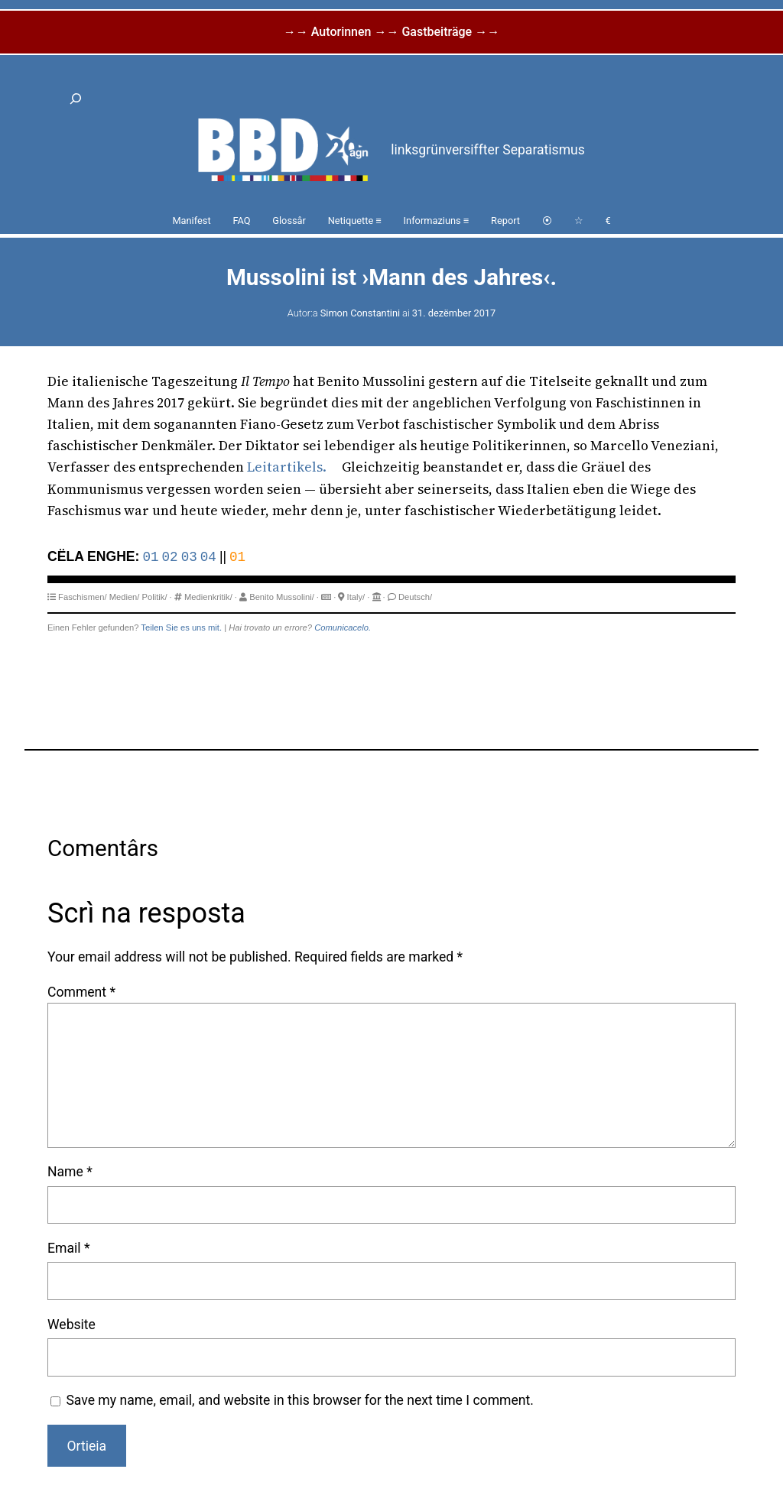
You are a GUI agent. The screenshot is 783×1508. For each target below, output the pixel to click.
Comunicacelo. (342, 627)
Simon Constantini (360, 313)
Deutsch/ (415, 597)
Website (71, 1324)
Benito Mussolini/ (281, 597)
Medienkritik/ (208, 597)
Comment (81, 992)
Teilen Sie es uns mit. (181, 627)
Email (68, 1248)
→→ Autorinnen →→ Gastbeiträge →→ (391, 31)
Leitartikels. (287, 467)
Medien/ (124, 597)
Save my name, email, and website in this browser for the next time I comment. (300, 1400)
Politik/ (154, 597)
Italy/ (356, 597)
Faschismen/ (82, 597)
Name (70, 1171)
